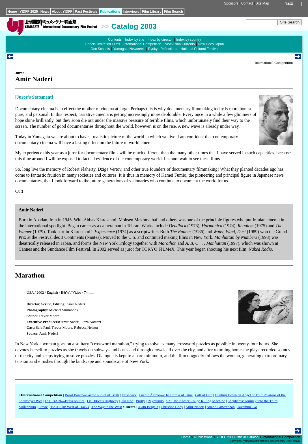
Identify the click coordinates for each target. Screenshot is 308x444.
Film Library (151, 12)
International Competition (142, 44)
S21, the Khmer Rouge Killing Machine (195, 401)
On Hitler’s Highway (102, 401)
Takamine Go (247, 407)
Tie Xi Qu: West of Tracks (69, 407)
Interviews (131, 12)
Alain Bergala (148, 407)
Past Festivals (86, 12)
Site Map (262, 3)
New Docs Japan (211, 44)
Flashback (129, 395)
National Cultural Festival (199, 49)
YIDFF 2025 (29, 12)
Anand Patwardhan (220, 407)
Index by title (134, 40)
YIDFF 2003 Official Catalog (237, 437)
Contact (247, 3)
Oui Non (127, 401)
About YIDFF (62, 12)
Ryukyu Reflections (162, 49)
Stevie (43, 407)
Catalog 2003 (133, 26)
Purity (140, 401)
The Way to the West (106, 407)
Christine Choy (172, 407)
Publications (110, 12)
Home (12, 12)
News (44, 12)
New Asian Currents (180, 44)
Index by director (160, 40)
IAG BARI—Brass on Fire (65, 401)
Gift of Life (203, 395)
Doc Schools (100, 49)
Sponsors (231, 3)
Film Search (173, 12)
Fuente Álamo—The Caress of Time (166, 395)
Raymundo (156, 401)
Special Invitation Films (102, 44)
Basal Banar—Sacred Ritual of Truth (92, 395)
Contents (115, 40)
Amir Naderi (195, 407)
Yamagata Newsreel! (129, 49)
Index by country (188, 40)
